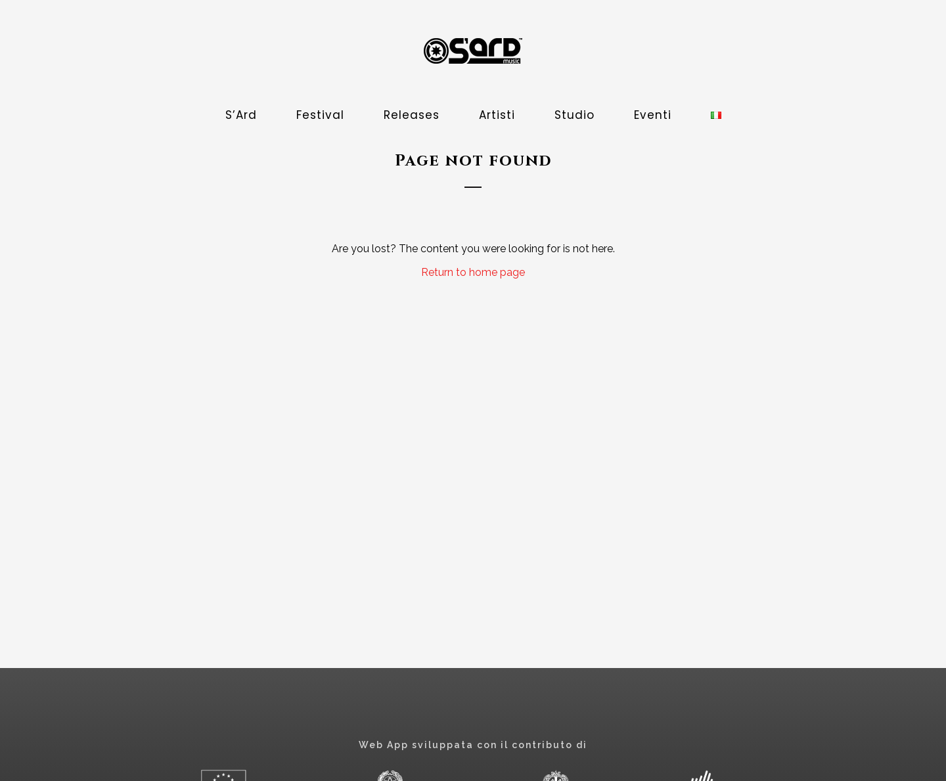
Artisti (497, 115)
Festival (320, 115)
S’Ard (241, 115)
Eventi (652, 115)
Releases (411, 115)
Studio (574, 115)
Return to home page (473, 272)
